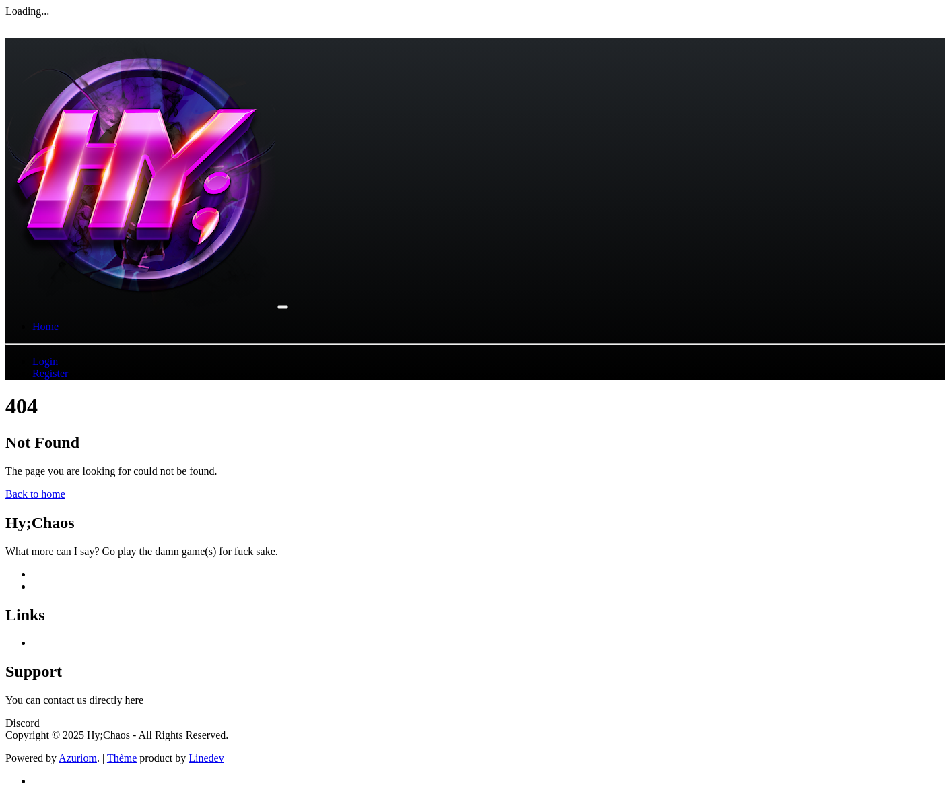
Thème (122, 758)
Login (45, 361)
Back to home (35, 494)
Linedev (206, 758)
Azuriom (78, 758)
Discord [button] (22, 723)
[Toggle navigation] (282, 307)
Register (50, 373)
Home (45, 326)
